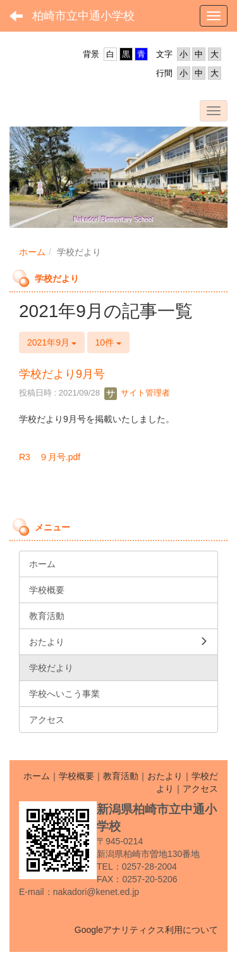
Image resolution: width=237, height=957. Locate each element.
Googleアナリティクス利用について (146, 930)
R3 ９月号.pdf (49, 457)
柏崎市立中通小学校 (83, 15)
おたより (165, 776)
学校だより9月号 (62, 374)
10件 (108, 342)
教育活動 (120, 776)
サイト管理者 (137, 392)
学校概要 (76, 776)
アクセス (200, 789)
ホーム (32, 252)
